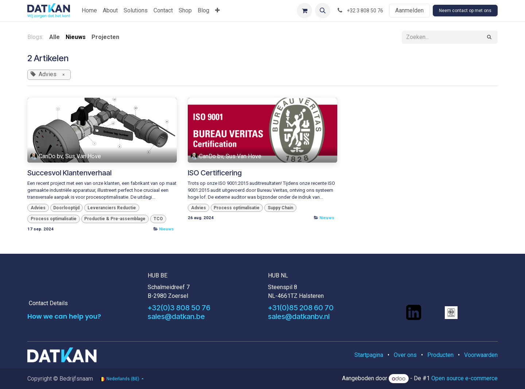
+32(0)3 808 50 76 (179, 307)
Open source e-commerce (464, 378)
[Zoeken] (489, 37)
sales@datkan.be (176, 316)
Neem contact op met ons (465, 10)
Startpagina (368, 354)
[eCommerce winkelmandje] (304, 10)
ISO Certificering (215, 172)
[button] (322, 10)
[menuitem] (89, 10)
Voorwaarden (481, 354)
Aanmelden (409, 10)
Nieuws (166, 229)
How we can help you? (64, 316)
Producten (440, 354)
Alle (54, 37)
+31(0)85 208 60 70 (301, 307)
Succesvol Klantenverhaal (69, 172)
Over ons (405, 354)
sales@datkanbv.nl (299, 316)
